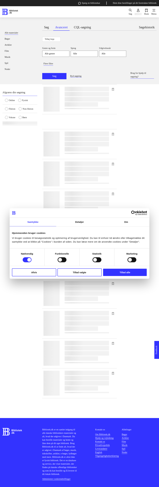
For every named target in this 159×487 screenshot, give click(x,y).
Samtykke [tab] (33, 222)
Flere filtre (48, 63)
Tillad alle (125, 272)
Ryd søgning (76, 76)
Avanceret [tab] (61, 27)
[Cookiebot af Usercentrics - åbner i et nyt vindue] (133, 213)
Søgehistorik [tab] (147, 27)
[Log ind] (138, 12)
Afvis (34, 272)
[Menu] (154, 12)
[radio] (11, 100)
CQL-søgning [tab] (82, 27)
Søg (54, 76)
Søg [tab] (46, 27)
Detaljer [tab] (79, 222)
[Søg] (130, 12)
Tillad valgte (79, 272)
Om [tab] (126, 222)
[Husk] (146, 12)
